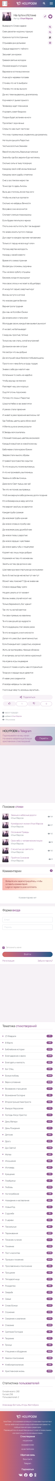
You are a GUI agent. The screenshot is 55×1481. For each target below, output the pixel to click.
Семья (27, 1299)
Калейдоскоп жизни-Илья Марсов (27, 823)
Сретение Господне (27, 1331)
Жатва (27, 1154)
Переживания (27, 1233)
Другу (27, 1141)
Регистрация (8, 960)
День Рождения (27, 1128)
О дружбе (27, 1213)
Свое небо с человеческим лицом (26, 840)
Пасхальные (27, 1226)
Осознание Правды (20, 832)
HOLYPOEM (9, 731)
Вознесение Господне (27, 1095)
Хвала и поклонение (27, 1358)
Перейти (43, 738)
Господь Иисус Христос (27, 1115)
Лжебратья (27, 1180)
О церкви (27, 1220)
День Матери (27, 1121)
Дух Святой (27, 1147)
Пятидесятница (27, 1279)
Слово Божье (27, 1305)
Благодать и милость (27, 1062)
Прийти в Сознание (20, 857)
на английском (27, 1449)
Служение (27, 1312)
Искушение (27, 1161)
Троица (27, 1344)
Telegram (27, 1463)
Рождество (27, 1285)
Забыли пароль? (45, 960)
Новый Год (27, 1207)
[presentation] (24, 938)
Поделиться (27, 697)
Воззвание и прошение (27, 1088)
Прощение (27, 1272)
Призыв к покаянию (27, 1259)
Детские (27, 1134)
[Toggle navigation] (51, 3)
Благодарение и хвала (27, 1055)
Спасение (27, 1325)
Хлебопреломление (27, 1364)
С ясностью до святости (22, 849)
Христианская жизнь (27, 1371)
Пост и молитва (27, 1253)
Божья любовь (27, 1075)
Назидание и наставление (27, 1200)
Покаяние (27, 1246)
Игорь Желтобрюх (30, 1404)
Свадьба (27, 1292)
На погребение (27, 1193)
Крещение (27, 1174)
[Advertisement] (27, 775)
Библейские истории (27, 1049)
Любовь (27, 1187)
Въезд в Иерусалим (27, 1108)
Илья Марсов (26, 18)
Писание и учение (27, 1239)
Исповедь (27, 1167)
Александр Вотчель (11, 1404)
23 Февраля (27, 1036)
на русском (27, 1440)
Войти (27, 954)
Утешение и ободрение (27, 1351)
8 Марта (27, 1042)
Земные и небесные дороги (23, 815)
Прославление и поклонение (27, 1266)
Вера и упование (27, 1082)
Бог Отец (27, 1069)
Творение (27, 1338)
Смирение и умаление (27, 1318)
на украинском (27, 1444)
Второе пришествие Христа (27, 1102)
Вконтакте (27, 1459)
